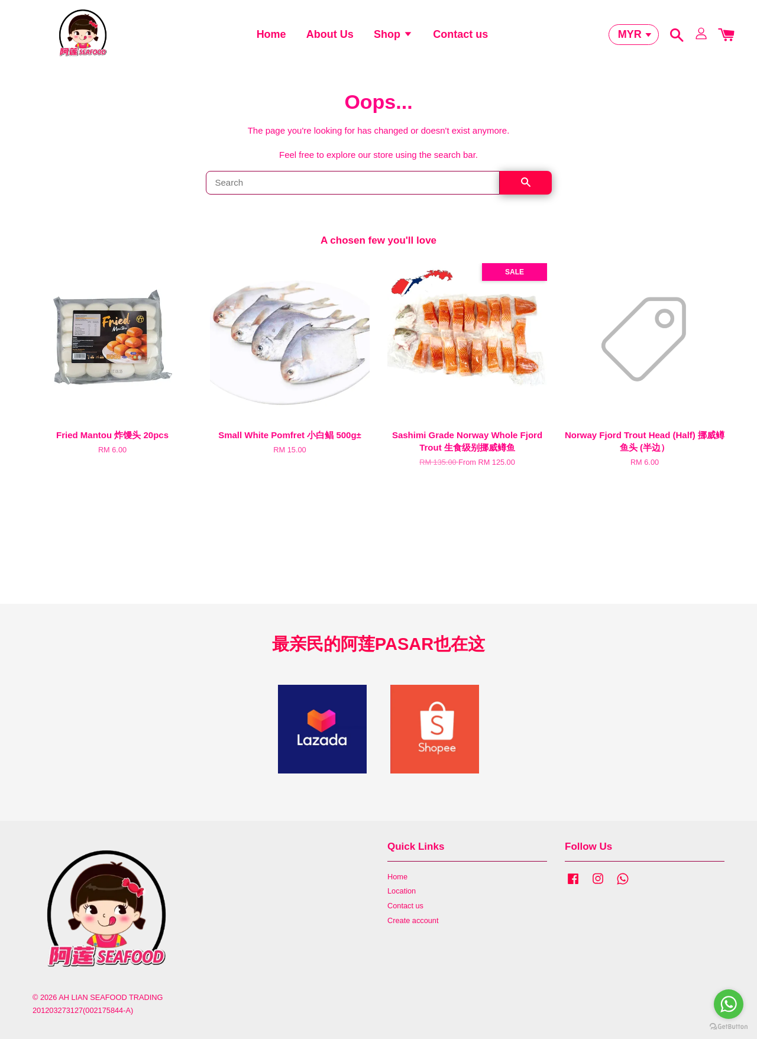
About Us (330, 38)
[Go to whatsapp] (728, 1004)
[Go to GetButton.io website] (729, 1027)
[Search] (353, 193)
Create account (412, 931)
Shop (393, 38)
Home (271, 38)
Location (401, 901)
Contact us (460, 38)
